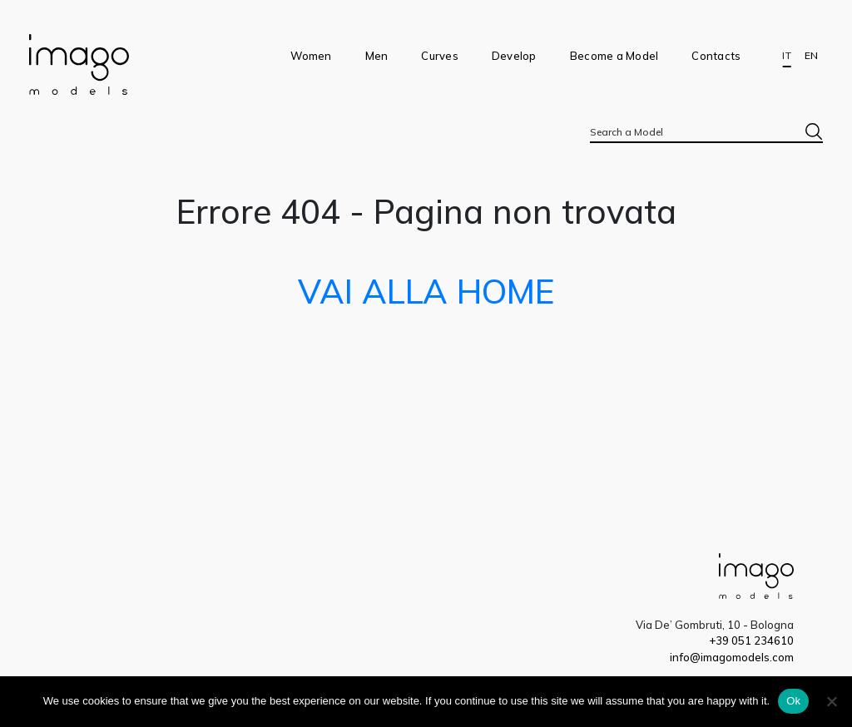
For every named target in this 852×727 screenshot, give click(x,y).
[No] (831, 701)
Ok (793, 701)
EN (811, 56)
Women (310, 55)
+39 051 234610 (751, 640)
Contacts (716, 55)
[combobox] (706, 131)
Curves (439, 55)
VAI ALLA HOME (426, 291)
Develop (514, 55)
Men (377, 55)
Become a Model (614, 55)
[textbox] (706, 132)
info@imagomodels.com (732, 657)
